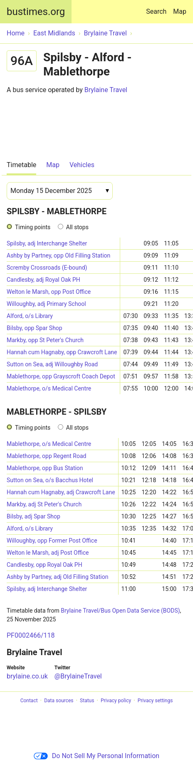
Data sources (58, 700)
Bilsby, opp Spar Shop (34, 328)
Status (87, 700)
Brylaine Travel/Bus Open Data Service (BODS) (120, 610)
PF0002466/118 (30, 635)
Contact (29, 700)
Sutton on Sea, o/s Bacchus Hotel (50, 480)
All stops (77, 227)
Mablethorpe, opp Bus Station (45, 468)
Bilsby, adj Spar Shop (33, 516)
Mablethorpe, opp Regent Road (46, 456)
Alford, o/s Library (30, 316)
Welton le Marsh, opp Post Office (49, 291)
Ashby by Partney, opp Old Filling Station (58, 255)
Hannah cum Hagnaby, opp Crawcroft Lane (62, 352)
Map (179, 11)
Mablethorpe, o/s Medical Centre (49, 388)
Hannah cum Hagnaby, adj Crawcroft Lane (61, 492)
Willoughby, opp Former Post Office (52, 540)
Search (158, 7)
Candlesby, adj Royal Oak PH (43, 279)
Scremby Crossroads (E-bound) (47, 267)
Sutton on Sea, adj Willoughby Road (52, 364)
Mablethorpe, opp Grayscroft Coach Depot (61, 376)
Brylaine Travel (105, 90)
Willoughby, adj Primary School (46, 303)
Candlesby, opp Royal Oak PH (44, 564)
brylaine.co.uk (27, 676)
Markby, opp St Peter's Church (45, 340)
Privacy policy (116, 700)
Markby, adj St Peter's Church (44, 504)
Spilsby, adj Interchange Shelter (47, 243)
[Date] (60, 191)
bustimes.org (36, 12)
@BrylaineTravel (78, 676)
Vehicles (81, 165)
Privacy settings (155, 700)
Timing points (32, 227)
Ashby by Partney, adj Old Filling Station (57, 576)
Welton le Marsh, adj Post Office (48, 552)
